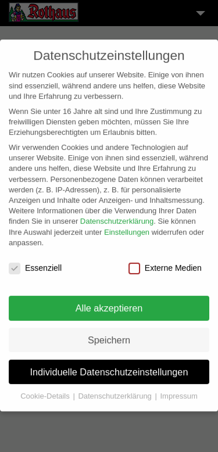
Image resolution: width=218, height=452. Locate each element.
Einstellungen (126, 226)
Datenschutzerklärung (116, 215)
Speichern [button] (109, 334)
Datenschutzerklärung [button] (115, 390)
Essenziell (35, 262)
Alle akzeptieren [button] (109, 302)
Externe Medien (165, 262)
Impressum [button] (178, 390)
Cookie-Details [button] (46, 390)
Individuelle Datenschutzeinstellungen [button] (109, 366)
